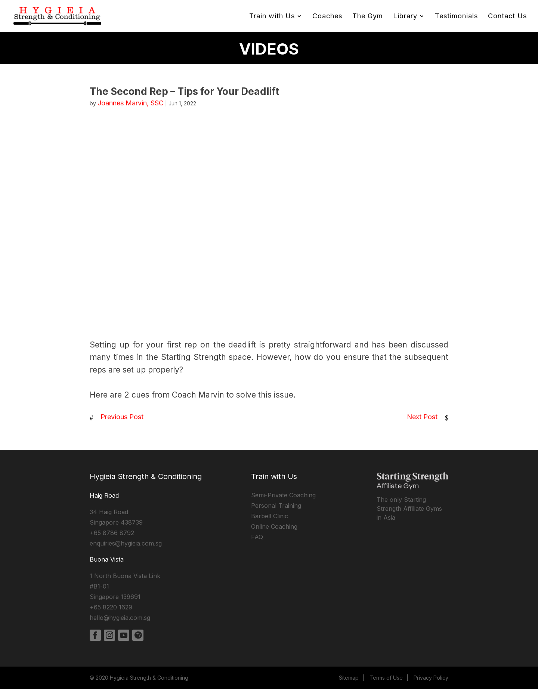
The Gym (367, 16)
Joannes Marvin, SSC (131, 103)
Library (405, 16)
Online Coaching (274, 526)
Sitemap (349, 677)
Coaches (327, 16)
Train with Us (272, 16)
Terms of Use (386, 677)
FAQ (257, 537)
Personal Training (276, 505)
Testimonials (456, 16)
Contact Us (507, 16)
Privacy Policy (431, 677)
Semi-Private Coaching (283, 495)
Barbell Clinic (269, 516)
